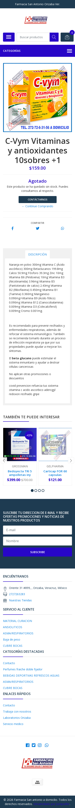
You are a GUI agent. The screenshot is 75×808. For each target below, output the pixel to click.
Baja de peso (11, 639)
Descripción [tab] (37, 254)
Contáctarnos (37, 199)
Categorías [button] (37, 51)
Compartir (37, 223)
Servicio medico (13, 724)
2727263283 (17, 594)
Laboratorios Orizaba (17, 718)
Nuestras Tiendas (20, 600)
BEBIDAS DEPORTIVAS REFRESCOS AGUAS (31, 675)
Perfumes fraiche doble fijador (22, 669)
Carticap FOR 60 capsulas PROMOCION (55, 474)
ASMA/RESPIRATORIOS (18, 633)
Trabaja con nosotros (17, 711)
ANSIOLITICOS (12, 627)
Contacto (9, 663)
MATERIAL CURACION (17, 621)
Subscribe (37, 552)
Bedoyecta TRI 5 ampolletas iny (20, 473)
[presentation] (4, 460)
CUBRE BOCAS (12, 646)
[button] (32, 490)
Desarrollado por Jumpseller (51, 804)
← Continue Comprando (37, 206)
